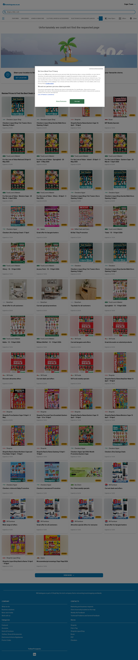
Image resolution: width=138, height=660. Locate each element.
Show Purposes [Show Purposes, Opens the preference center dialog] (61, 101)
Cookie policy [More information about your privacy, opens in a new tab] (50, 83)
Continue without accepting (96, 68)
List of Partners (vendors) (46, 94)
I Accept (77, 101)
